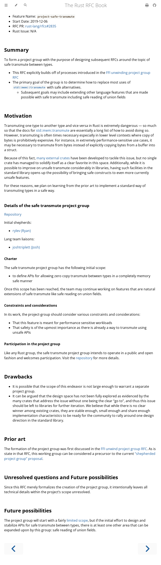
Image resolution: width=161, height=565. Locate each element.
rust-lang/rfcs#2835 (40, 26)
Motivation (18, 115)
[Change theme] (16, 5)
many (40, 158)
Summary (16, 49)
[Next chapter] (147, 549)
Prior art (14, 438)
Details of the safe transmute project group (46, 205)
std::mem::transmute (52, 130)
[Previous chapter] (13, 549)
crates (65, 158)
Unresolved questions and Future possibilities (61, 477)
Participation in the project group (32, 344)
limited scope (77, 520)
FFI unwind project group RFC (124, 449)
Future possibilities (28, 510)
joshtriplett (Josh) (26, 247)
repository (84, 358)
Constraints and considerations (30, 305)
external (52, 158)
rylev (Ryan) (22, 230)
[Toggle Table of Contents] (6, 5)
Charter (10, 258)
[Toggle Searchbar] (25, 5)
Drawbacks (18, 376)
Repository (12, 214)
